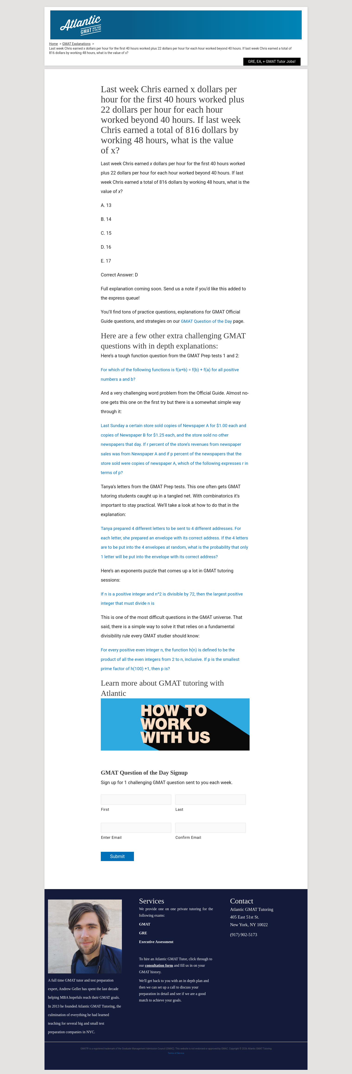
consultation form (159, 969)
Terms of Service (176, 1057)
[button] (275, 62)
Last (179, 815)
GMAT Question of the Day (208, 321)
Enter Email (111, 842)
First (105, 815)
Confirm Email (188, 842)
